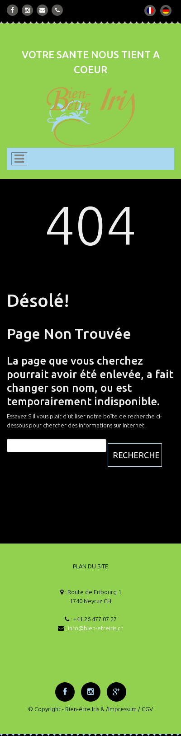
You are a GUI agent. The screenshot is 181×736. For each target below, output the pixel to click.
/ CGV (145, 709)
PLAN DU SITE (90, 566)
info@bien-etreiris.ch (96, 628)
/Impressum (121, 709)
